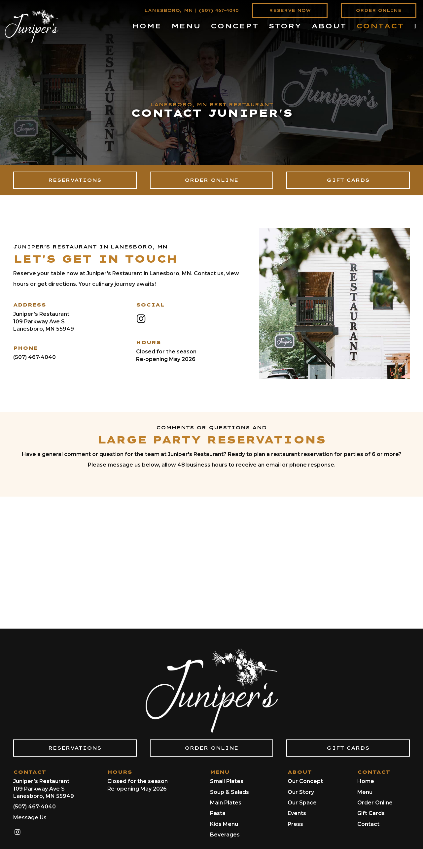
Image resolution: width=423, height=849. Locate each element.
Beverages (225, 835)
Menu (364, 792)
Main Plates (225, 803)
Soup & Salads (229, 792)
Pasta (218, 813)
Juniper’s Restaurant (41, 314)
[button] (141, 318)
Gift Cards (371, 813)
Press (295, 824)
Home (365, 781)
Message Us (30, 817)
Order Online (375, 803)
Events (297, 813)
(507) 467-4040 (219, 10)
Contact (368, 824)
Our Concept (305, 781)
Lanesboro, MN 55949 (43, 329)
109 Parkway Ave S (39, 321)
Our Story (301, 792)
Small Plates (226, 781)
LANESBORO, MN (168, 10)
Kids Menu (224, 824)
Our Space (302, 803)
